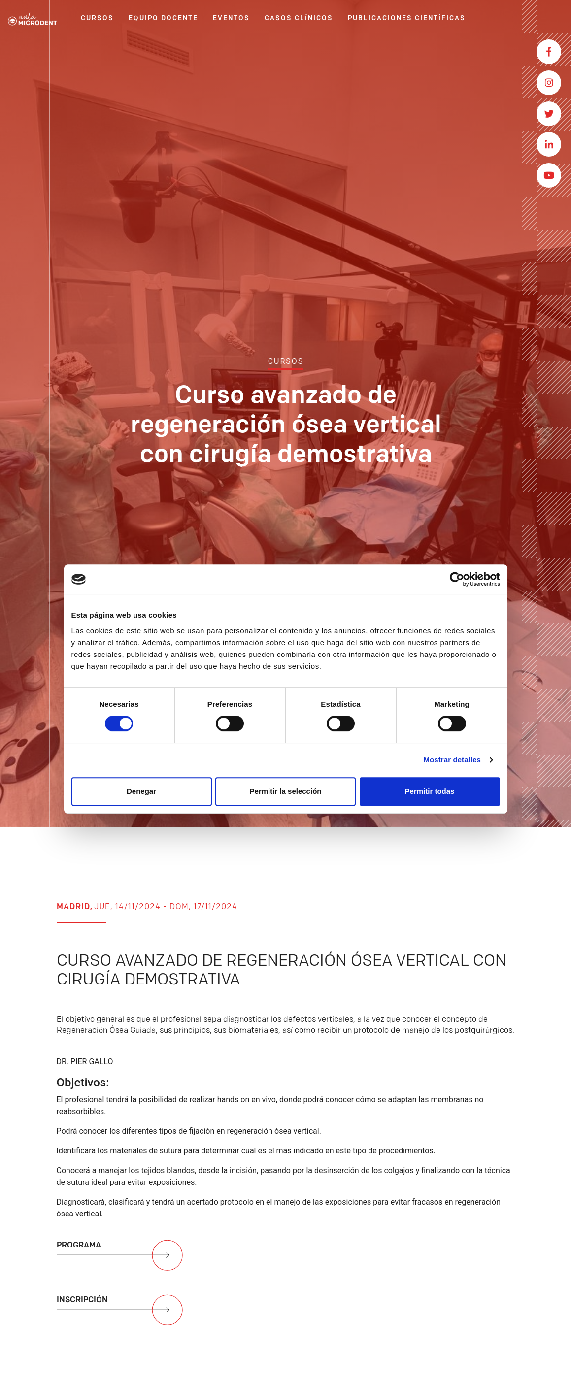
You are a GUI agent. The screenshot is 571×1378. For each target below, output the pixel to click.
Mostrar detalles (452, 759)
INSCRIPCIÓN (121, 1314)
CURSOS (97, 18)
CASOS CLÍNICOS (299, 18)
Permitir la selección (286, 791)
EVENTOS (231, 18)
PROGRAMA (121, 1259)
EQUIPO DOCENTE (163, 18)
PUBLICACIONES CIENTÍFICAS (407, 18)
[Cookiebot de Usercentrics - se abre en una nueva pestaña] (457, 579)
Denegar (141, 791)
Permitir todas (430, 791)
